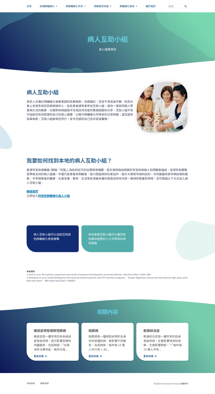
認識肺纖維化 (48, 6)
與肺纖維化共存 (76, 6)
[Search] (185, 6)
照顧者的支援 (102, 6)
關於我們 (150, 6)
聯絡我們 (44, 383)
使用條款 (31, 383)
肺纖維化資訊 (128, 6)
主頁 (29, 6)
